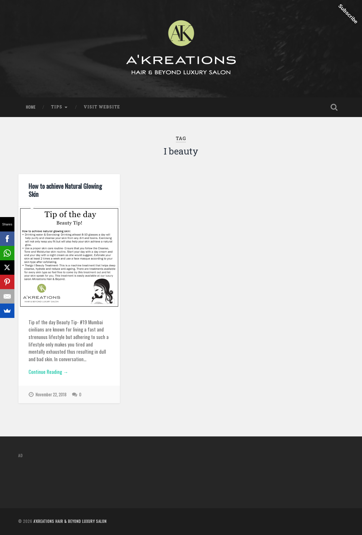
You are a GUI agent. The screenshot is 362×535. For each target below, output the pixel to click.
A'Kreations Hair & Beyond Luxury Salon (70, 521)
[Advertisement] (123, 476)
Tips (56, 107)
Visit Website (102, 107)
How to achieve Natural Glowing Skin (65, 190)
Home (30, 107)
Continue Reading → (48, 371)
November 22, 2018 (50, 394)
